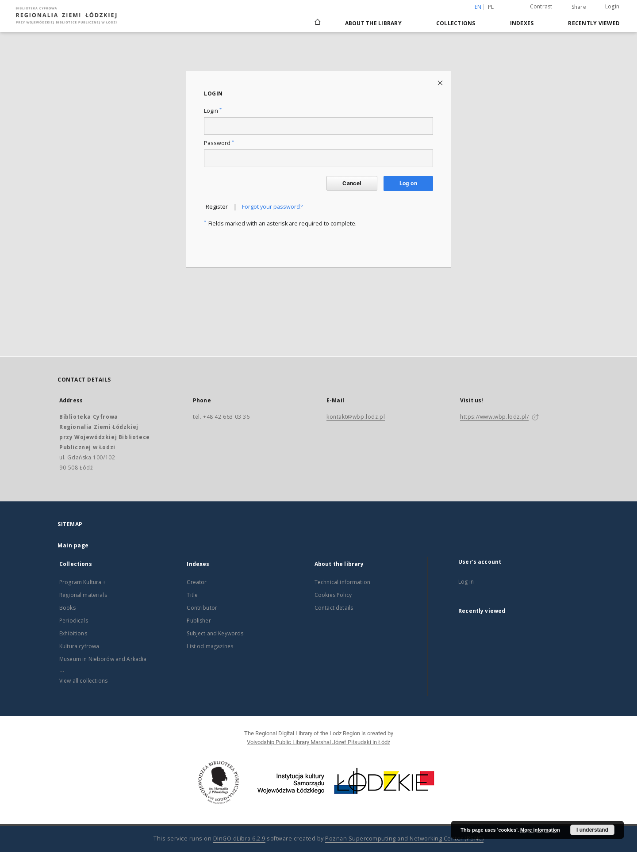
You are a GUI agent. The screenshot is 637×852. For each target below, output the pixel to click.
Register (217, 206)
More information (540, 830)
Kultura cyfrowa (79, 646)
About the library (373, 23)
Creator (197, 582)
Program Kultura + (82, 582)
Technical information (342, 582)
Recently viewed (594, 23)
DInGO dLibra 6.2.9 (239, 838)
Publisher (199, 620)
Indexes (522, 23)
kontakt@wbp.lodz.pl (355, 416)
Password (219, 143)
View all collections (83, 680)
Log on (408, 183)
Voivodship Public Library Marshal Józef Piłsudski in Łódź (318, 742)
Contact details (334, 607)
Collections (456, 23)
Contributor (202, 607)
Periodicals (73, 620)
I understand (592, 830)
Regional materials (83, 595)
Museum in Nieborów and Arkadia (103, 659)
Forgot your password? (272, 206)
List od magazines (210, 646)
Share (579, 7)
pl (491, 7)
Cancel (351, 183)
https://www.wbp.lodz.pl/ (494, 416)
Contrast (541, 6)
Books (67, 607)
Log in (466, 581)
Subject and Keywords (215, 633)
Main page (73, 545)
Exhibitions (73, 633)
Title (192, 595)
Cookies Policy (333, 595)
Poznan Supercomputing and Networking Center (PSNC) (404, 838)
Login (612, 6)
